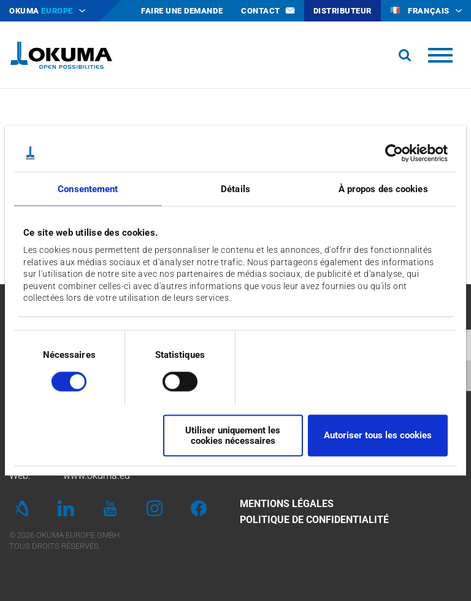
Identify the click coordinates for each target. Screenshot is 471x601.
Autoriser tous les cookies (378, 435)
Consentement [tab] (88, 188)
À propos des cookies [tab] (383, 188)
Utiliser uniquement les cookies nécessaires (232, 435)
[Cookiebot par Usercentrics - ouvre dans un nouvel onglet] (394, 153)
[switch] (170, 380)
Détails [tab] (235, 188)
